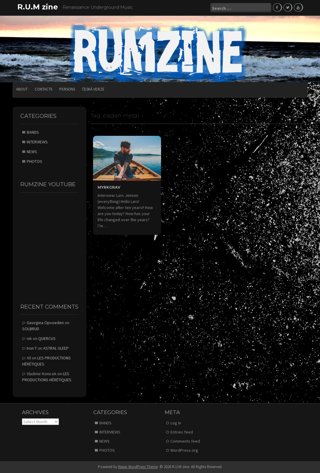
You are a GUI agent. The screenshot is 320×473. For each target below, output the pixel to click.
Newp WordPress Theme (138, 466)
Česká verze (93, 89)
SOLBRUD (30, 328)
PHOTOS (34, 161)
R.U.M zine (37, 6)
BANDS (33, 132)
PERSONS (67, 89)
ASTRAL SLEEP (56, 348)
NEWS (32, 151)
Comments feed (185, 441)
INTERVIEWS (37, 142)
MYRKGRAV (109, 187)
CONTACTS (43, 89)
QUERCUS (47, 338)
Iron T (32, 348)
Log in (175, 423)
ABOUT (22, 89)
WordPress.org (184, 450)
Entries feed (181, 432)
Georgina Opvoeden (45, 322)
